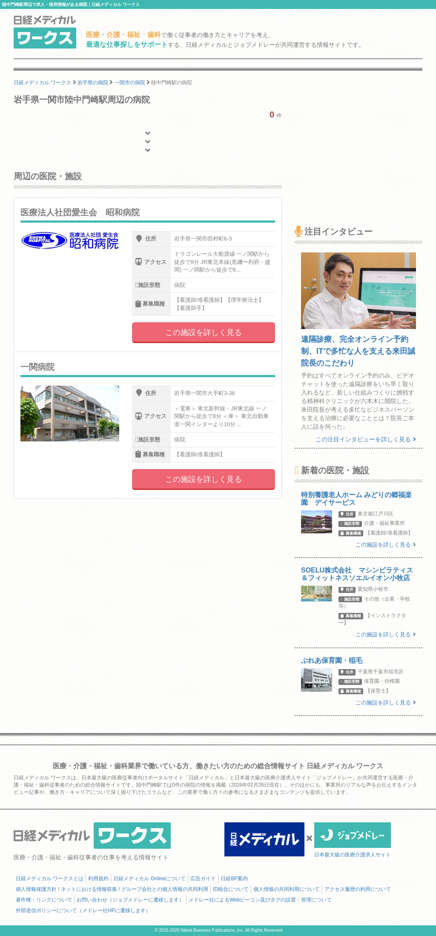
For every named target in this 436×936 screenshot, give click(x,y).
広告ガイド (203, 879)
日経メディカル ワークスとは (49, 879)
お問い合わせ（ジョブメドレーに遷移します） (130, 900)
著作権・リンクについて (44, 900)
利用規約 (98, 879)
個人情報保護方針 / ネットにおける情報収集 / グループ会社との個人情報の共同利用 (112, 889)
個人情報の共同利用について (286, 889)
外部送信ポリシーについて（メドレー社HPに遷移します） (83, 910)
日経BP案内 (234, 879)
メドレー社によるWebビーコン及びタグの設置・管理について (260, 900)
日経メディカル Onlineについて (149, 879)
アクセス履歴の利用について (357, 889)
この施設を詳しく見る (203, 332)
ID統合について (231, 889)
